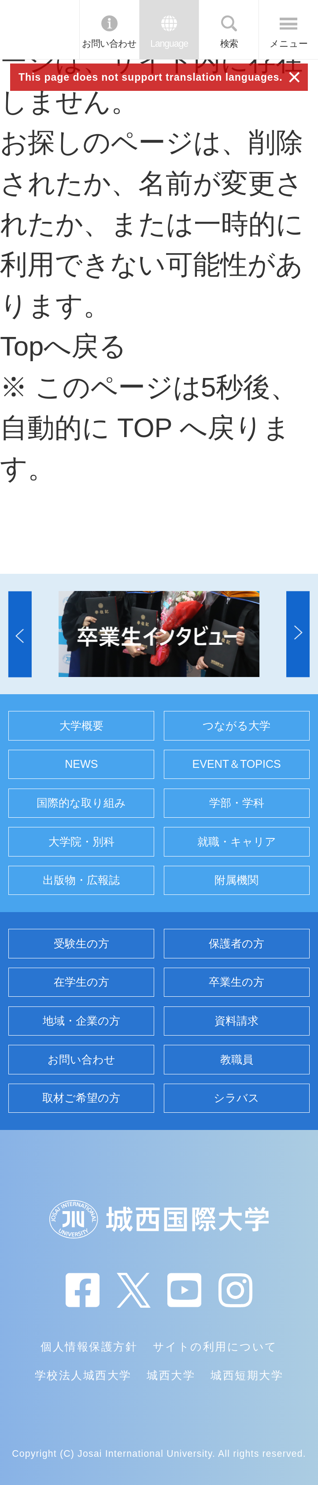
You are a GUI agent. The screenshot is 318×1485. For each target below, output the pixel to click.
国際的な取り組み (81, 803)
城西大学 (171, 1375)
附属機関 (236, 880)
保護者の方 (236, 943)
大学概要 (81, 725)
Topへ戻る (63, 346)
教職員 (236, 1059)
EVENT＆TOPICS (236, 764)
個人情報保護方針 (89, 1346)
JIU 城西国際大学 (39, 29)
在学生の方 (81, 982)
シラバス (236, 1098)
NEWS (81, 764)
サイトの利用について (215, 1346)
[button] (20, 634)
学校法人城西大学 (83, 1375)
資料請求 (236, 1020)
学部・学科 (236, 803)
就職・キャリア (236, 841)
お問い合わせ (109, 43)
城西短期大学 (247, 1375)
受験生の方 (81, 943)
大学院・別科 (81, 841)
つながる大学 (236, 725)
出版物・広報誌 (81, 880)
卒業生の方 (236, 982)
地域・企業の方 (81, 1020)
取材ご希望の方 (81, 1098)
